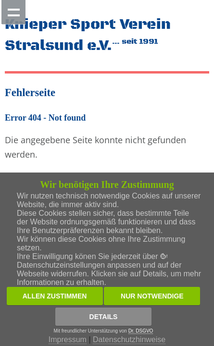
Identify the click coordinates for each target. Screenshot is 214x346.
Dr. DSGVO (140, 331)
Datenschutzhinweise (129, 339)
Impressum (68, 339)
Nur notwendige (152, 296)
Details (103, 317)
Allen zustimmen (55, 296)
